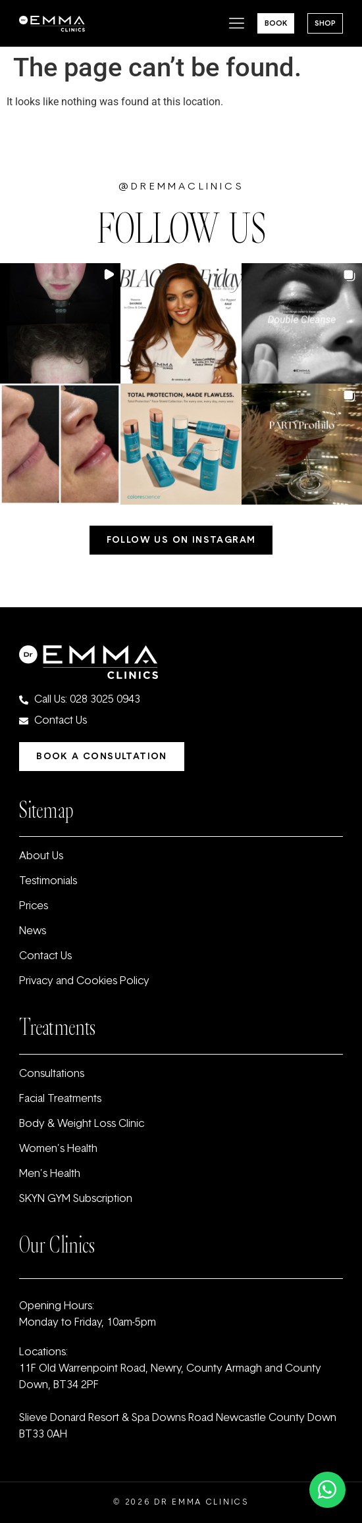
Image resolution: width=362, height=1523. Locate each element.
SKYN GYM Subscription (75, 1199)
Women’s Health (58, 1149)
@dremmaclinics (181, 187)
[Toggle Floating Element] (327, 1490)
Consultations (51, 1074)
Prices (33, 906)
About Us (41, 856)
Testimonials (48, 881)
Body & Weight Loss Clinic (81, 1124)
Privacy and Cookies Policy (84, 981)
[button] (60, 323)
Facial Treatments (60, 1099)
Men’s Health (49, 1174)
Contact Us (45, 956)
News (32, 931)
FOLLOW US (181, 229)
